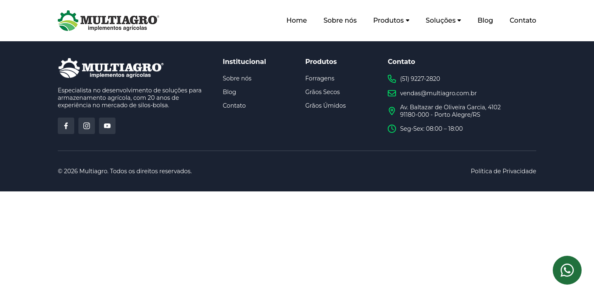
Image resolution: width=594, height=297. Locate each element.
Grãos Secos (322, 92)
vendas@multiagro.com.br (432, 93)
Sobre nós (340, 20)
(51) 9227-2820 (414, 79)
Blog (485, 20)
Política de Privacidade (503, 171)
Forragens (320, 78)
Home (296, 20)
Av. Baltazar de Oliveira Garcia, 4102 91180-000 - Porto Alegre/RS (444, 111)
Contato (523, 20)
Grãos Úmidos (325, 105)
